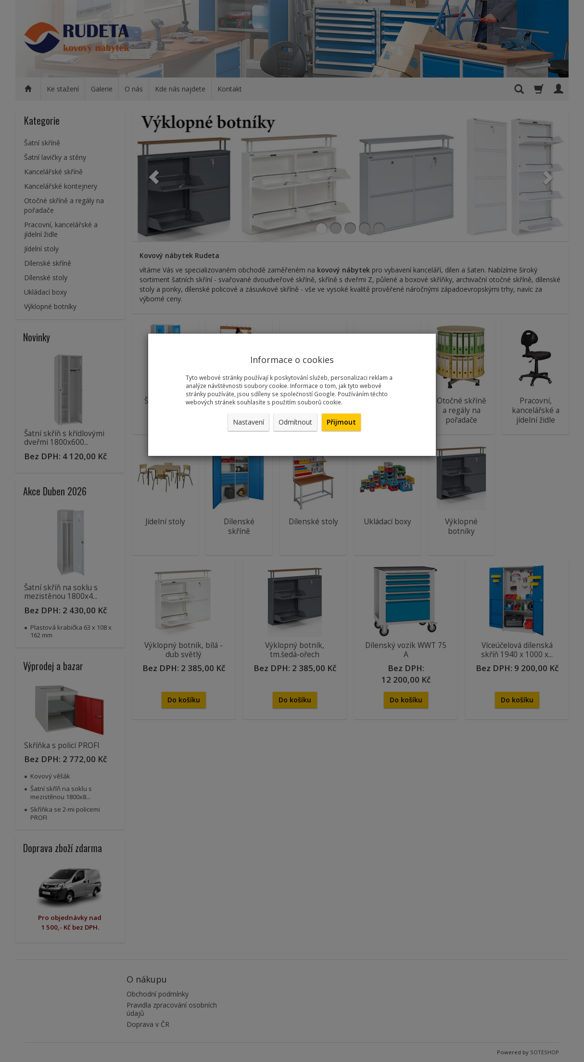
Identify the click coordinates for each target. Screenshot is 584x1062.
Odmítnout (295, 422)
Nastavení (248, 422)
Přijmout (341, 422)
